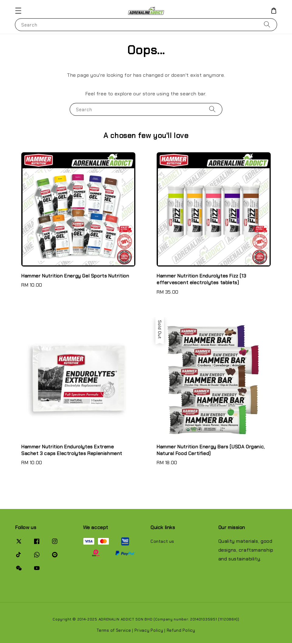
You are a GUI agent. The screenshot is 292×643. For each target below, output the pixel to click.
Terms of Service (114, 630)
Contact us (162, 541)
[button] (18, 10)
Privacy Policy (148, 630)
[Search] (267, 24)
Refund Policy (181, 630)
